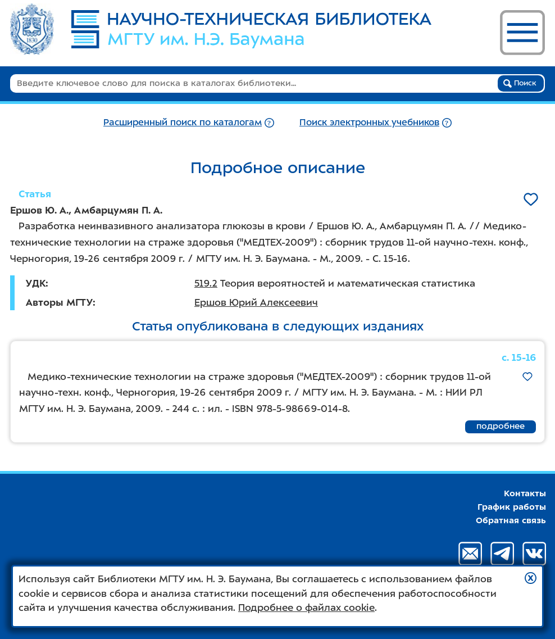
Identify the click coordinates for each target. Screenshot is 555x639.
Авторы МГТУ (59, 302)
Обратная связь (511, 520)
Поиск (519, 83)
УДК (36, 283)
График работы (511, 506)
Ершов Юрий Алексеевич (256, 302)
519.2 (205, 283)
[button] (530, 578)
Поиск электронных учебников (369, 122)
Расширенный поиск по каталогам (182, 122)
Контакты (525, 493)
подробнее (500, 426)
